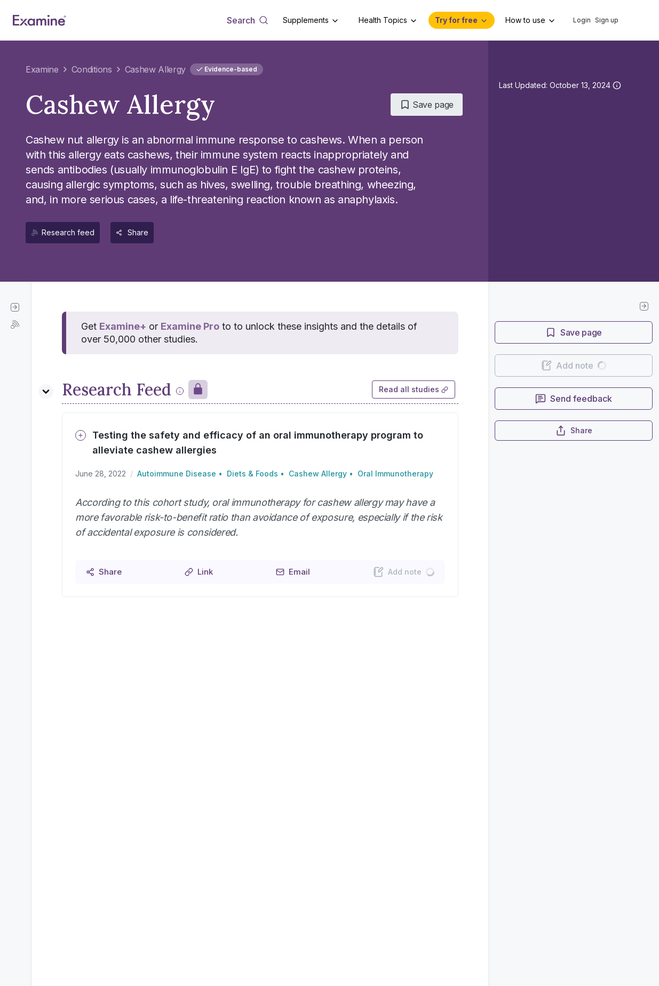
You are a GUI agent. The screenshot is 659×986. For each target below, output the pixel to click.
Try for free (456, 20)
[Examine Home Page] (39, 20)
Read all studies (413, 389)
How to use (525, 20)
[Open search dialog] (247, 20)
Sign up (606, 20)
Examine (42, 69)
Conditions (92, 69)
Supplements (306, 20)
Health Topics (383, 20)
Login (582, 20)
